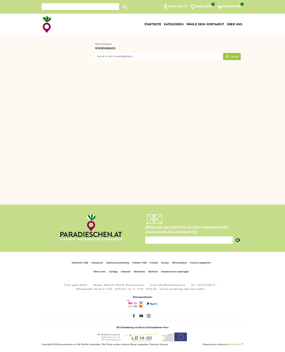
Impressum (97, 262)
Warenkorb (139, 271)
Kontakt (154, 262)
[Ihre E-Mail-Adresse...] (189, 240)
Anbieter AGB (139, 262)
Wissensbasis (103, 43)
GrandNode (234, 344)
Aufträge (113, 271)
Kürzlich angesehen (200, 262)
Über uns (234, 24)
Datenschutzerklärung (117, 262)
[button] (175, 7)
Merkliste (153, 271)
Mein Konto (100, 271)
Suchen (165, 262)
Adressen (126, 271)
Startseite (152, 24)
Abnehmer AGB (80, 262)
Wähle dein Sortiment (205, 24)
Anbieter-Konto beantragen (175, 271)
